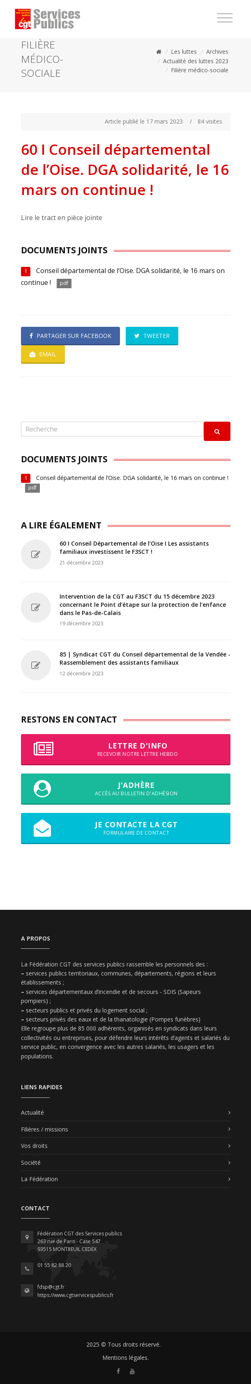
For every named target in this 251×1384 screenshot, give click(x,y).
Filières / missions (44, 1129)
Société (31, 1162)
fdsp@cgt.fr (50, 1286)
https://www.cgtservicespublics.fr (75, 1295)
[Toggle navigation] (225, 18)
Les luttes (184, 51)
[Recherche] (112, 429)
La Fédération (39, 1179)
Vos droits (34, 1146)
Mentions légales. (125, 1357)
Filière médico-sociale (199, 70)
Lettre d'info (126, 749)
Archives (217, 51)
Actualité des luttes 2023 (195, 61)
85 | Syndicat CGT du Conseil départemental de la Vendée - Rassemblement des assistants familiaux (145, 658)
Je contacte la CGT (126, 828)
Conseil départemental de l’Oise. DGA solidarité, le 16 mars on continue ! (132, 478)
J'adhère (126, 788)
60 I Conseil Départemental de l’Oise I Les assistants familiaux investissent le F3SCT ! (134, 547)
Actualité (32, 1112)
